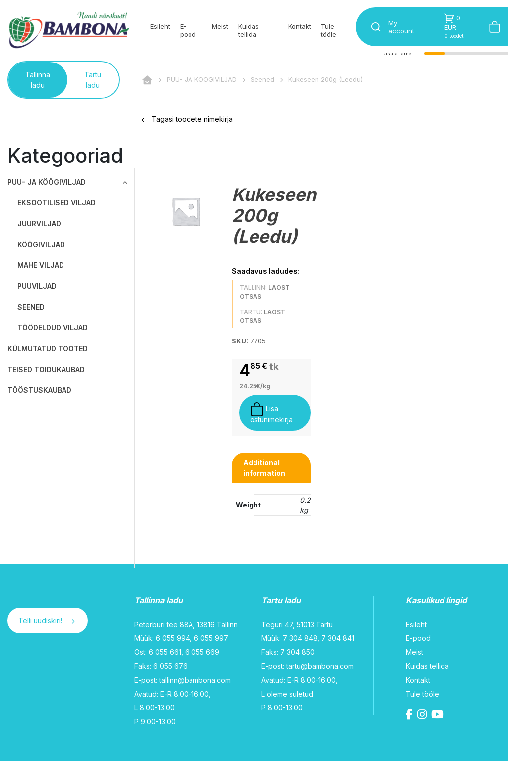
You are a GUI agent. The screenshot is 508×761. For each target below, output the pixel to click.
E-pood (188, 30)
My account (401, 27)
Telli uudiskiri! (46, 620)
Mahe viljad (40, 265)
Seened (262, 79)
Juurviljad (39, 223)
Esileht (160, 26)
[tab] (271, 468)
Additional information (264, 467)
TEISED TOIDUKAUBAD (46, 369)
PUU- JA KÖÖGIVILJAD (202, 79)
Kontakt (299, 26)
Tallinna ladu (37, 79)
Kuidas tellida (248, 30)
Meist (220, 26)
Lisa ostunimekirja (271, 413)
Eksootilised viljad (56, 202)
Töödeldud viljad (52, 327)
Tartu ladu (92, 79)
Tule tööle (328, 30)
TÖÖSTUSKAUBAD (39, 390)
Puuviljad (37, 286)
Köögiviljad (41, 244)
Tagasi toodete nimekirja (187, 119)
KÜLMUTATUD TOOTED (47, 348)
